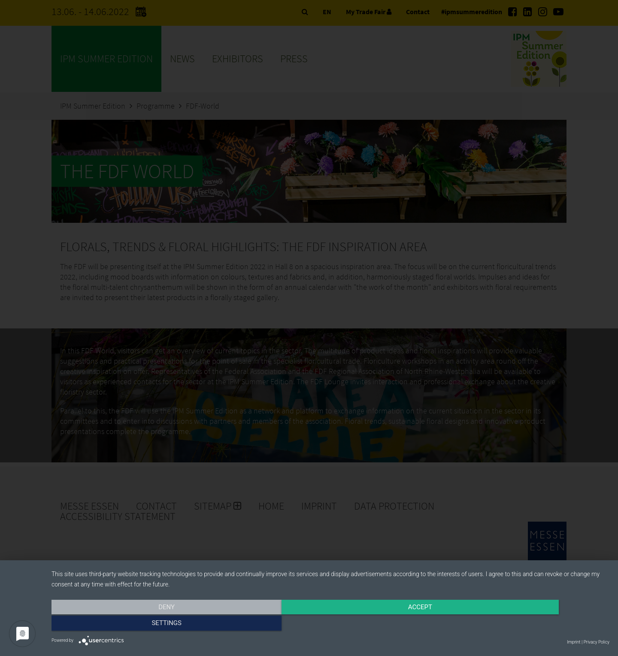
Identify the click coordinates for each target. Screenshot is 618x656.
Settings (526, 625)
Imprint (573, 642)
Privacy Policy (596, 642)
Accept (330, 625)
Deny (135, 625)
